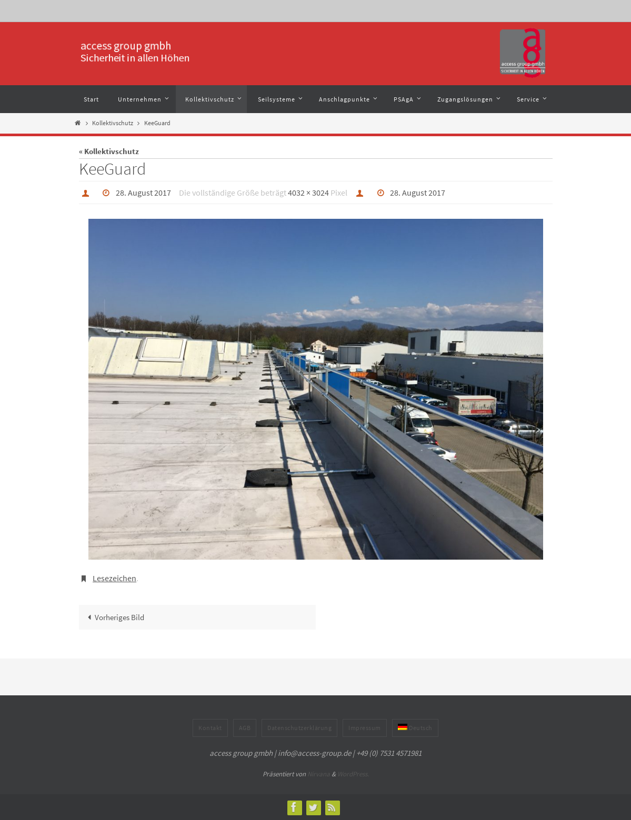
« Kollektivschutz (109, 151)
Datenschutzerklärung (299, 728)
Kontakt (210, 728)
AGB (245, 728)
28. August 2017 (143, 192)
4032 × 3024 (308, 192)
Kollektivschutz (112, 123)
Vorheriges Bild (114, 617)
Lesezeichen (114, 578)
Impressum (364, 728)
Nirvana (318, 774)
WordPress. (353, 774)
